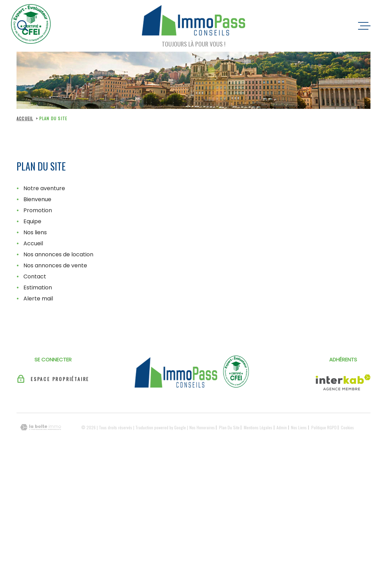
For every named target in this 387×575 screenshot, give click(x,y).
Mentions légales (258, 427)
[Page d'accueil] (193, 21)
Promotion (37, 210)
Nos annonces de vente (55, 265)
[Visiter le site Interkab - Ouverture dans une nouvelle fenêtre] (343, 382)
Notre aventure (44, 188)
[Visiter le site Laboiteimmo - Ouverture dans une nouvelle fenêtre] (41, 427)
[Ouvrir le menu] (364, 26)
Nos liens (35, 232)
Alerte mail (38, 298)
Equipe (32, 221)
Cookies (347, 427)
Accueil (25, 118)
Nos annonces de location (58, 254)
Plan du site (229, 427)
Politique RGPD (324, 427)
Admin (281, 427)
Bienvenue (37, 199)
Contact (34, 276)
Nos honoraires (202, 427)
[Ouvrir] (23, 26)
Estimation (37, 287)
